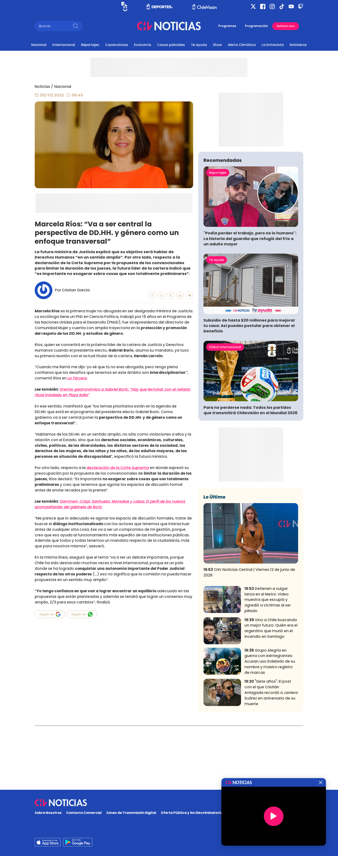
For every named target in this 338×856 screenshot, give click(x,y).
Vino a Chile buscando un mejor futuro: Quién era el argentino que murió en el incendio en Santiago (270, 692)
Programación (256, 26)
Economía (142, 45)
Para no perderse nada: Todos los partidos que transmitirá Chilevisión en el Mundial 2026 (250, 474)
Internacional (63, 45)
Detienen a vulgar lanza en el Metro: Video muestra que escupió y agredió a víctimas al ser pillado (267, 663)
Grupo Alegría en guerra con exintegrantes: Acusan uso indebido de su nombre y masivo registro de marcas (269, 725)
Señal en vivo (286, 26)
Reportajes (90, 45)
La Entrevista (273, 45)
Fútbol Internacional (225, 411)
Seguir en (50, 614)
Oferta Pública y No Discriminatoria (191, 812)
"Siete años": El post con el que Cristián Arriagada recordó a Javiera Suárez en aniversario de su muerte (271, 756)
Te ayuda (199, 45)
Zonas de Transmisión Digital (131, 812)
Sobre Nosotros (48, 812)
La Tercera (77, 378)
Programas (227, 26)
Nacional (38, 45)
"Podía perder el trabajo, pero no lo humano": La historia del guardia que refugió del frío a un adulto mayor (249, 302)
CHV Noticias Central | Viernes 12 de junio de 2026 (249, 636)
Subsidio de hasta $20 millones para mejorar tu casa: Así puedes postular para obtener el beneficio (249, 389)
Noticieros (298, 45)
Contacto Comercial (84, 812)
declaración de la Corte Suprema (117, 467)
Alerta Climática (242, 45)
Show (217, 45)
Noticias (42, 86)
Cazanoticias (116, 45)
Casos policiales (171, 45)
